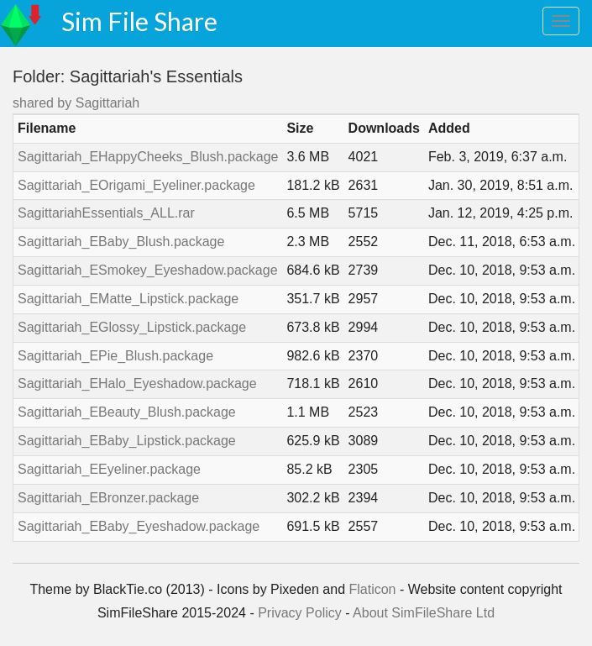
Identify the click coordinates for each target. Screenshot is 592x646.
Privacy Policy (300, 613)
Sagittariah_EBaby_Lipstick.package (127, 440)
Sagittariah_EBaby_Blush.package (121, 241)
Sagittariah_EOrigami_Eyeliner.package (136, 185)
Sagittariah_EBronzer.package (108, 498)
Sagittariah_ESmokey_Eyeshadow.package (148, 270)
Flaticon (372, 589)
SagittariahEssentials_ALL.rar (106, 213)
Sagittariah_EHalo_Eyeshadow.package (137, 383)
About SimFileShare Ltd (424, 613)
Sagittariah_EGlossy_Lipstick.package (132, 327)
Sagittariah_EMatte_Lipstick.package (128, 298)
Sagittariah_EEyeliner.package (109, 469)
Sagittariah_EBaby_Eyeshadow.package (138, 526)
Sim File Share (139, 21)
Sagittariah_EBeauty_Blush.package (127, 412)
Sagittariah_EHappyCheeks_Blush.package (148, 157)
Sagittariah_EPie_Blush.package (115, 356)
